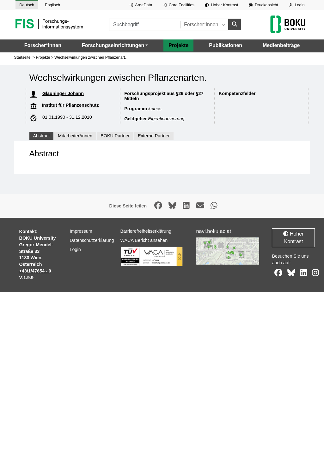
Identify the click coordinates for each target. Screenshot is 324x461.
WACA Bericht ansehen (144, 240)
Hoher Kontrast (221, 5)
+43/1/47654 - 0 (35, 270)
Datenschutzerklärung (92, 240)
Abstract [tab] (41, 135)
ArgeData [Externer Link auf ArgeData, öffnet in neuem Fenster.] (140, 5)
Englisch (52, 5)
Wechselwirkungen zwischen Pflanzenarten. (92, 57)
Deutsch (26, 5)
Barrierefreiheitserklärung (145, 231)
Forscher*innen (42, 45)
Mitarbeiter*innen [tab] (75, 135)
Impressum (81, 231)
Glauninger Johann (63, 93)
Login (296, 5)
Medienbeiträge (281, 45)
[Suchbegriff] (144, 25)
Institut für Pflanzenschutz (70, 105)
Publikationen (225, 45)
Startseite (22, 57)
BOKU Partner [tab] (115, 135)
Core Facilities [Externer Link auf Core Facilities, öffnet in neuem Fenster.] (178, 5)
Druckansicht (263, 5)
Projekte (178, 45)
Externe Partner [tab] (154, 135)
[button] (115, 45)
